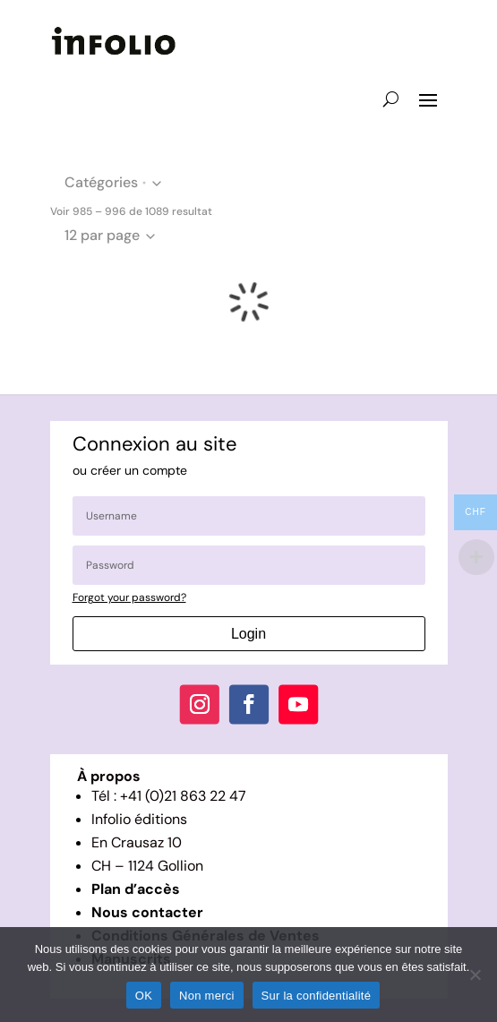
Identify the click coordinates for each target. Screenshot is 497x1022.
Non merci (207, 995)
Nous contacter (147, 912)
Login (248, 633)
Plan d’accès (135, 889)
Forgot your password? (129, 597)
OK (143, 995)
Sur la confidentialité (316, 995)
